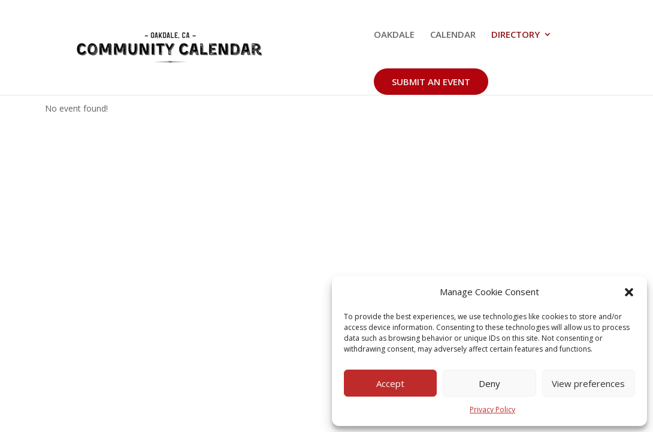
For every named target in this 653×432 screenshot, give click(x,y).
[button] (629, 292)
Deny (489, 383)
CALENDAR (453, 35)
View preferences (588, 383)
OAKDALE (394, 35)
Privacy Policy (492, 409)
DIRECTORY (515, 35)
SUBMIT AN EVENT (431, 82)
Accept (390, 383)
